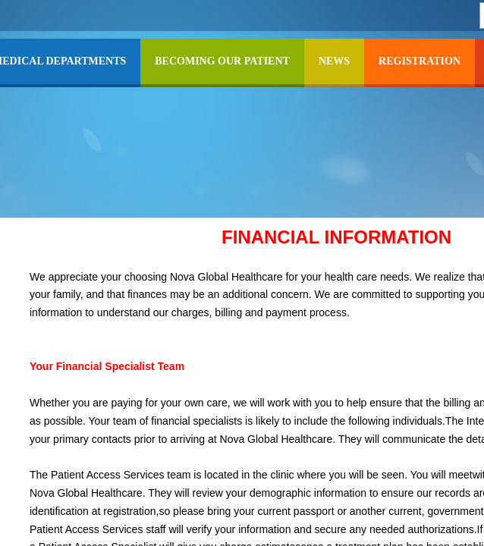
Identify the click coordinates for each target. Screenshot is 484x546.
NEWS (334, 61)
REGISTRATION (419, 61)
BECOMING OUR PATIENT (222, 61)
